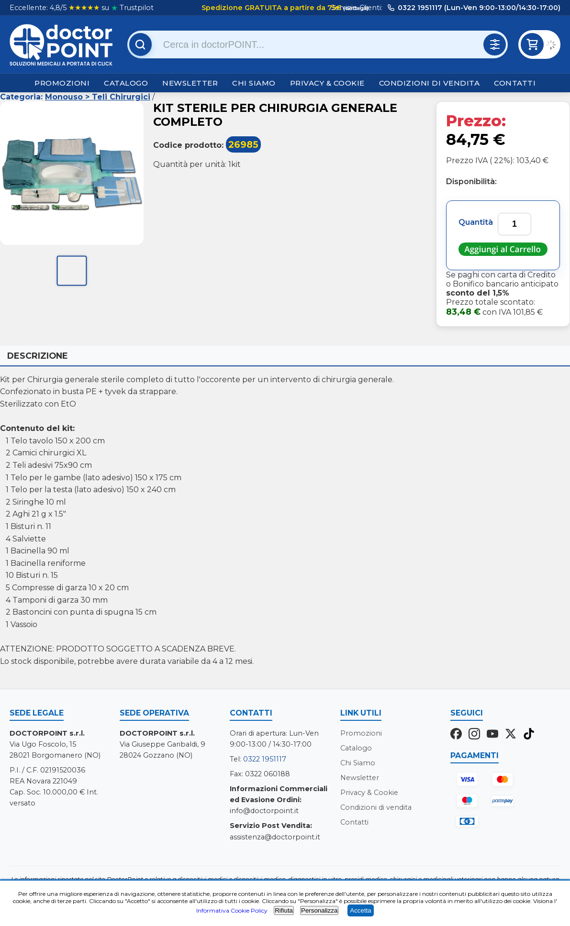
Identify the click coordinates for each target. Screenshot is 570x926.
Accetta (360, 910)
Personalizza (319, 910)
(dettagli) (355, 8)
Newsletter (190, 83)
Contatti (515, 83)
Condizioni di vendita (429, 83)
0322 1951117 (264, 759)
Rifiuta (284, 910)
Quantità (475, 222)
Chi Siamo (254, 83)
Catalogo (126, 83)
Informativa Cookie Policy (232, 910)
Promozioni (61, 83)
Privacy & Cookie (327, 83)
